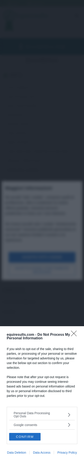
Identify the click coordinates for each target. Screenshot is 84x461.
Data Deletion (16, 452)
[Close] (75, 335)
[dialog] (42, 393)
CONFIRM (25, 436)
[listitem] (42, 415)
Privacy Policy (67, 452)
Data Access (41, 452)
